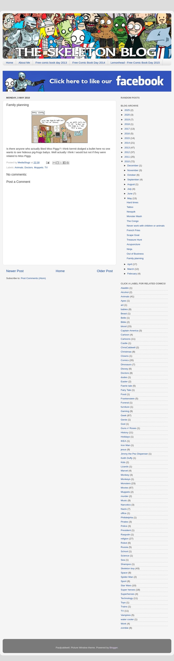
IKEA (123, 441)
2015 (127, 138)
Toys (123, 602)
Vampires (126, 615)
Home (9, 62)
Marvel (124, 470)
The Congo (133, 221)
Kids (123, 462)
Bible (123, 322)
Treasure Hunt (134, 239)
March (131, 269)
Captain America (129, 330)
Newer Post (15, 271)
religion (125, 538)
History (124, 432)
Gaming (125, 411)
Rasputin (125, 534)
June (130, 193)
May (129, 198)
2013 (127, 147)
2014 (127, 142)
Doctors (29, 167)
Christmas (126, 351)
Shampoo (126, 564)
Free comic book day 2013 (51, 62)
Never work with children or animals (146, 225)
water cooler (127, 619)
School (124, 551)
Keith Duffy (126, 458)
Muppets (38, 167)
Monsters (126, 483)
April (130, 264)
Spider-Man (127, 577)
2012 (127, 152)
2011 (127, 156)
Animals (19, 167)
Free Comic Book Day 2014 (88, 62)
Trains (124, 606)
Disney (124, 368)
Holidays (125, 436)
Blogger (114, 647)
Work (123, 623)
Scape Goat (133, 235)
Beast (124, 313)
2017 (127, 128)
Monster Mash (134, 216)
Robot (124, 543)
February (132, 273)
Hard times (132, 202)
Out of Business (135, 253)
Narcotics (126, 504)
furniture (125, 407)
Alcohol (125, 292)
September (133, 179)
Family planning (135, 258)
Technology (127, 598)
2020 (127, 114)
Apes (123, 300)
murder (124, 496)
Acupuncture (133, 244)
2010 (127, 161)
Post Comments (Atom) (33, 278)
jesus (123, 449)
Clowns (125, 356)
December (133, 165)
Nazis (124, 509)
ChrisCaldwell (128, 347)
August (131, 184)
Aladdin (125, 288)
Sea (123, 560)
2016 (127, 133)
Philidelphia (127, 517)
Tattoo (130, 207)
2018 (127, 124)
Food (123, 394)
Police (124, 526)
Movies (124, 487)
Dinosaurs (126, 364)
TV (46, 167)
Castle (124, 343)
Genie (124, 419)
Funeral (125, 402)
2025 (127, 110)
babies (124, 309)
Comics (125, 360)
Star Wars (126, 585)
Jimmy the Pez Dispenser (134, 453)
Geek (123, 415)
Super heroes (128, 589)
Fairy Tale (126, 390)
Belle (123, 317)
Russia (124, 547)
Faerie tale (126, 385)
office (123, 513)
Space (124, 572)
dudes (124, 377)
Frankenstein (128, 398)
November (133, 170)
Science (125, 555)
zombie (125, 628)
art (122, 305)
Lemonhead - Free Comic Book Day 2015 (135, 62)
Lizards (125, 466)
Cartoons (125, 339)
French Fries (133, 230)
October (132, 175)
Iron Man (125, 445)
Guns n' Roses (128, 428)
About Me (24, 62)
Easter (124, 381)
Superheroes (127, 594)
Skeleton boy (128, 568)
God (123, 424)
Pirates (124, 521)
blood (124, 326)
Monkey (125, 475)
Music (124, 500)
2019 (127, 119)
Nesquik (131, 211)
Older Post (105, 271)
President (126, 530)
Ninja (129, 249)
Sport (123, 581)
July (129, 189)
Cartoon (125, 334)
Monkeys (125, 479)
